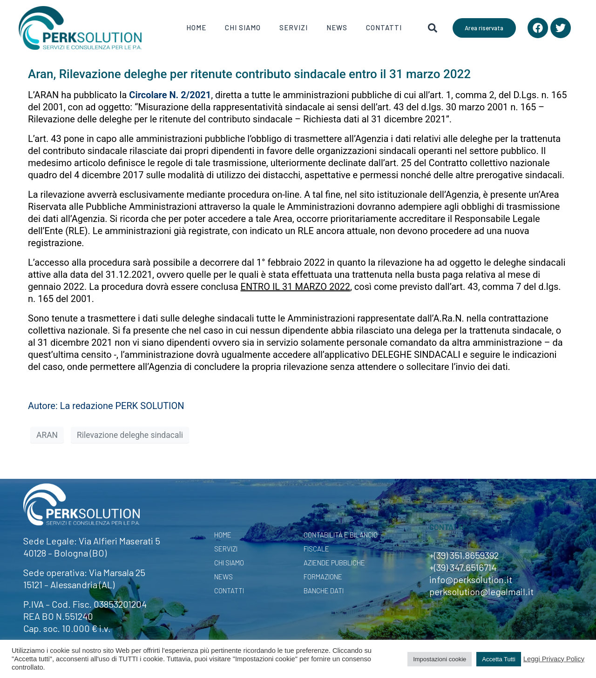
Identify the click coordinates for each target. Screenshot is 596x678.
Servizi (293, 27)
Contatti (384, 27)
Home (196, 27)
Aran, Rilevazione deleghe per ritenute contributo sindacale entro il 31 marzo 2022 (249, 74)
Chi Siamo (243, 27)
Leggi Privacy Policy (553, 659)
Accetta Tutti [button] (498, 659)
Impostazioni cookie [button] (439, 659)
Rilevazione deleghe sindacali (130, 435)
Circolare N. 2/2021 (170, 95)
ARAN (47, 435)
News (336, 27)
